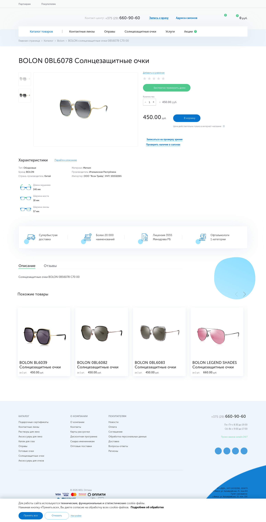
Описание (28, 266)
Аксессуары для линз (30, 438)
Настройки (76, 515)
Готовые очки (26, 453)
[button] (244, 294)
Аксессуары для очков (31, 462)
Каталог (49, 40)
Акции (190, 31)
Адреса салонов (186, 18)
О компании (77, 424)
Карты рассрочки (80, 434)
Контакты (75, 429)
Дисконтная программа (83, 438)
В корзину (186, 117)
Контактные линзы (83, 31)
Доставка (113, 443)
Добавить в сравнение (154, 73)
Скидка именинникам (82, 443)
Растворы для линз (29, 434)
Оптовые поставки (81, 448)
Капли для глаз (27, 443)
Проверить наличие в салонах (163, 144)
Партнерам (25, 4)
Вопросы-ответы (118, 448)
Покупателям (48, 4)
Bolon (62, 40)
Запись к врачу (159, 18)
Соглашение (115, 434)
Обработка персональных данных (127, 438)
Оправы (111, 31)
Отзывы (54, 266)
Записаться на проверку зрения (164, 138)
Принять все (31, 515)
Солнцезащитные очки (142, 31)
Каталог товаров (40, 31)
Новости (113, 424)
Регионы (113, 453)
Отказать (57, 515)
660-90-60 (122, 17)
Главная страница (30, 40)
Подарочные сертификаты (33, 424)
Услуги (171, 31)
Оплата (112, 429)
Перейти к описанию (66, 160)
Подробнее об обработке (147, 507)
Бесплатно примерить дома (166, 87)
